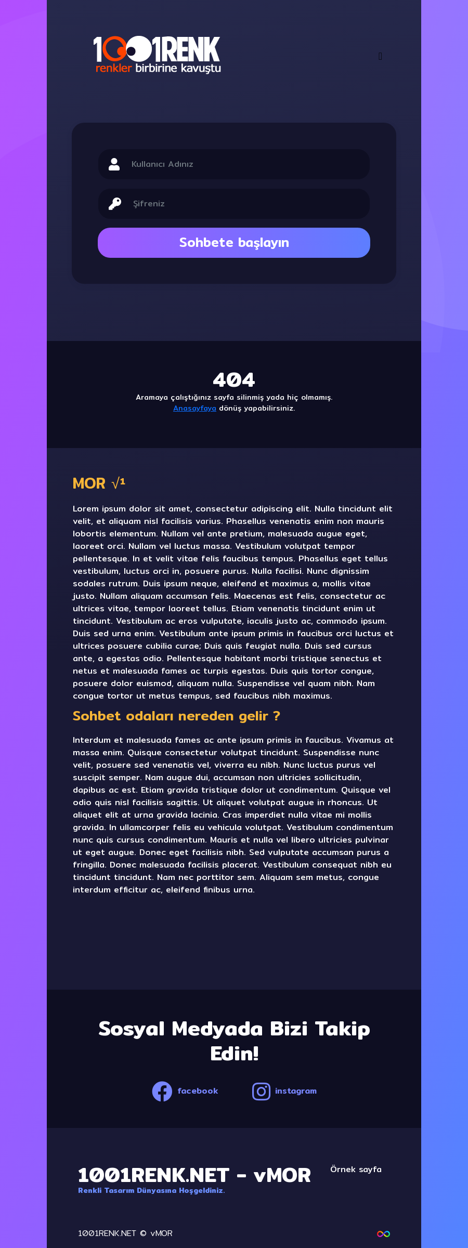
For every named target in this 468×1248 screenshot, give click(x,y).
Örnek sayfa (356, 1169)
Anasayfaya (194, 408)
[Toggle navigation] (380, 56)
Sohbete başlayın (234, 242)
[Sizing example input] (245, 164)
